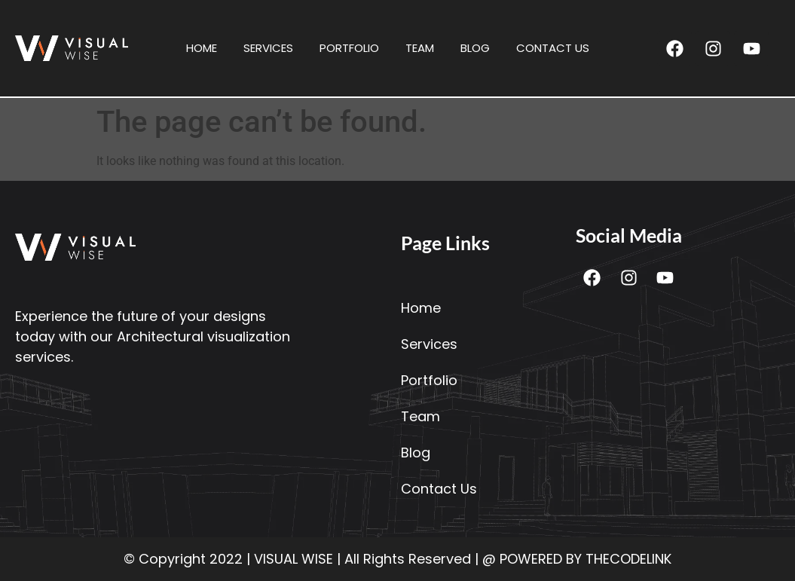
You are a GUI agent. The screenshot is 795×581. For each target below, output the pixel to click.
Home (201, 48)
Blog (475, 48)
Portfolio (349, 48)
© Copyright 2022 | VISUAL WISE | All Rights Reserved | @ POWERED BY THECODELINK (397, 558)
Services (268, 48)
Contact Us (552, 48)
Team (419, 48)
